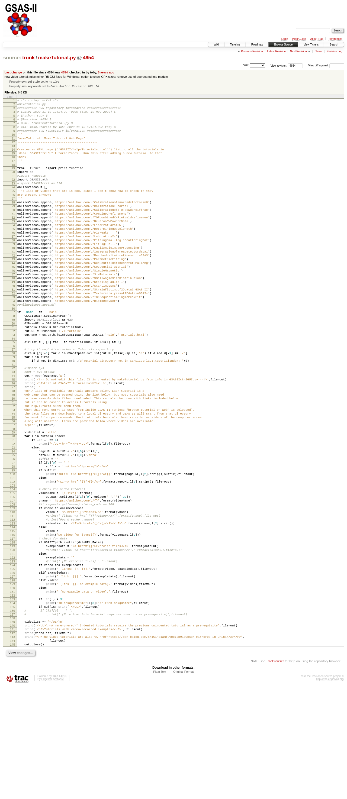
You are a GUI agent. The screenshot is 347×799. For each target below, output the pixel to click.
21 (13, 191)
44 (13, 297)
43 (13, 293)
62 (13, 379)
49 (13, 320)
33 (13, 246)
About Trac (316, 38)
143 (12, 747)
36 (13, 260)
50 (13, 325)
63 (13, 384)
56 (13, 352)
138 (12, 725)
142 (12, 742)
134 (12, 706)
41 (13, 283)
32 (13, 242)
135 (12, 711)
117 (12, 628)
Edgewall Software (52, 791)
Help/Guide (299, 38)
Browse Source (283, 44)
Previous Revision (252, 51)
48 (13, 316)
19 (13, 182)
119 (12, 637)
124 (12, 660)
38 (13, 269)
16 (13, 169)
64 (13, 388)
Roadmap (257, 44)
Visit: (246, 65)
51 (13, 329)
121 (12, 646)
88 (13, 495)
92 (13, 513)
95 (13, 527)
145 (12, 756)
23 (13, 200)
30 (13, 233)
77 (13, 445)
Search (334, 44)
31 (13, 237)
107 (12, 582)
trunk (28, 57)
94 (13, 522)
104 (12, 568)
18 (13, 178)
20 (13, 187)
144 (12, 751)
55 (13, 348)
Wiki (216, 44)
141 (12, 737)
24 (13, 205)
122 (12, 651)
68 (13, 404)
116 (12, 623)
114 (12, 614)
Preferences (335, 38)
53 (13, 339)
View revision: (279, 65)
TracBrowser (275, 773)
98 (13, 540)
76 (13, 440)
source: (12, 57)
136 (12, 715)
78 (13, 449)
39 (13, 274)
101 (12, 554)
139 (12, 728)
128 (12, 679)
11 (13, 147)
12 (13, 152)
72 (13, 422)
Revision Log (334, 51)
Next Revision (298, 51)
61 (13, 374)
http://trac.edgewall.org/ (330, 791)
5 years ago (106, 72)
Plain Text (159, 784)
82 (13, 468)
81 (13, 463)
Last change (13, 72)
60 (13, 370)
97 (13, 536)
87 (13, 491)
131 (12, 692)
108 (12, 586)
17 (13, 174)
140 (12, 733)
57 (13, 356)
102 (12, 559)
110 (12, 596)
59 (13, 365)
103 (12, 563)
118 (12, 633)
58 (13, 361)
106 (12, 577)
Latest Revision (276, 51)
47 (13, 311)
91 (13, 508)
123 (12, 656)
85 (13, 482)
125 (12, 665)
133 (12, 702)
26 (13, 214)
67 (13, 400)
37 (13, 265)
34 (13, 251)
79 (13, 454)
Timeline (235, 44)
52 (13, 334)
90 (13, 504)
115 (12, 619)
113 (12, 610)
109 (12, 591)
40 (13, 279)
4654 (88, 57)
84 (13, 477)
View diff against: (326, 65)
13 (13, 156)
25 (13, 210)
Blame (318, 51)
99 (13, 545)
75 (13, 436)
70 (13, 414)
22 (13, 196)
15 (13, 165)
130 (12, 688)
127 (12, 674)
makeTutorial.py (57, 57)
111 (12, 600)
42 (13, 288)
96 (13, 531)
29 (13, 228)
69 (13, 409)
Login (284, 38)
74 (13, 431)
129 (12, 683)
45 (13, 302)
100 (12, 550)
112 (12, 605)
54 (13, 343)
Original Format (183, 784)
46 (13, 306)
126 (12, 669)
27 (13, 219)
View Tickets (311, 44)
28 (13, 223)
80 (13, 459)
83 (13, 472)
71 (13, 418)
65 (13, 392)
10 (13, 143)
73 (13, 426)
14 (13, 160)
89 (13, 499)
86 (13, 486)
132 (12, 697)
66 (13, 396)
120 (12, 642)
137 (12, 720)
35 (13, 256)
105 (12, 573)
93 (13, 517)
